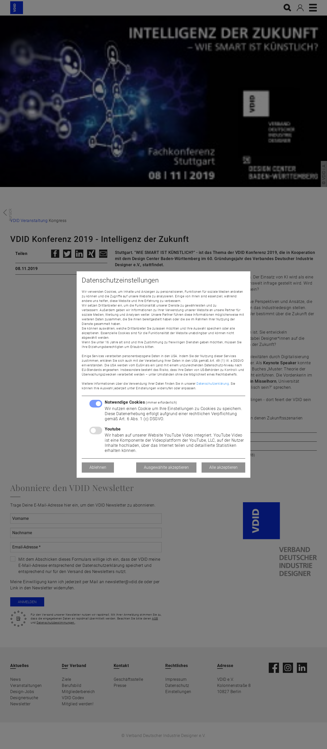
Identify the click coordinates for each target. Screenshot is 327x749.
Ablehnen (97, 467)
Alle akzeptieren (223, 467)
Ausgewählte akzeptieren (166, 467)
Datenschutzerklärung (212, 383)
